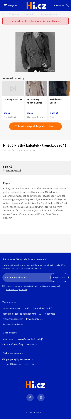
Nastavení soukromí (12, 324)
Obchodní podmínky (12, 344)
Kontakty (32, 344)
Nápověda (50, 313)
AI (40, 313)
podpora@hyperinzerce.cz (19, 359)
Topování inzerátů (42, 308)
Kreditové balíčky (11, 308)
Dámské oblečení (31, 14)
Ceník (27, 308)
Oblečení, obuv (15, 14)
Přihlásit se (59, 5)
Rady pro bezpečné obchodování (19, 313)
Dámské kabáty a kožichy (51, 14)
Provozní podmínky (12, 318)
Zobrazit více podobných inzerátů (34, 126)
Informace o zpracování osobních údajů (22, 339)
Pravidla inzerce (34, 318)
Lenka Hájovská (13, 170)
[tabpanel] (35, 52)
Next (39, 71)
